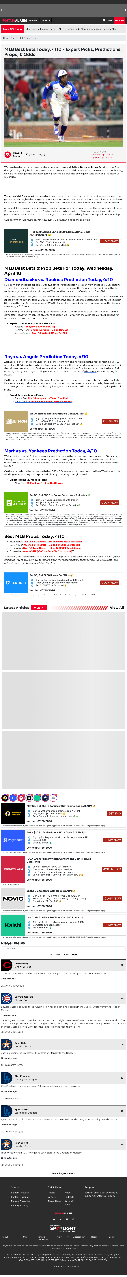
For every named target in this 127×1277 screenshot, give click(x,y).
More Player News (63, 1173)
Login (110, 20)
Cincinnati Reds (23, 967)
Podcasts (69, 1197)
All (51, 954)
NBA (66, 954)
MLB (15, 38)
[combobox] (38, 607)
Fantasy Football (20, 1192)
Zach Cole (20, 1043)
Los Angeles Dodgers (26, 1079)
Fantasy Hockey (19, 1205)
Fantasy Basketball (21, 1201)
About (5, 1237)
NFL (58, 954)
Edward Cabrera (24, 997)
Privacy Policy (62, 1237)
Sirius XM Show (69, 1203)
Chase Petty (22, 963)
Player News (54, 1201)
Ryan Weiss (21, 1143)
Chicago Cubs (22, 1000)
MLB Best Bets (28, 38)
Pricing (51, 1192)
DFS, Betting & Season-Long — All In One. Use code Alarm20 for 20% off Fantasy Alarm (71, 29)
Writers (51, 1197)
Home (6, 38)
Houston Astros (23, 1046)
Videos (67, 1192)
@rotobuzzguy (35, 154)
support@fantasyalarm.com (100, 1196)
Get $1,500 (110, 421)
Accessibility (79, 1237)
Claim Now (109, 241)
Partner (23, 1237)
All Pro (119, 20)
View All (117, 608)
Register (95, 1237)
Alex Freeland (23, 1076)
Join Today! (112, 869)
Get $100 (115, 813)
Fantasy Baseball (20, 1197)
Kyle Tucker (22, 1109)
